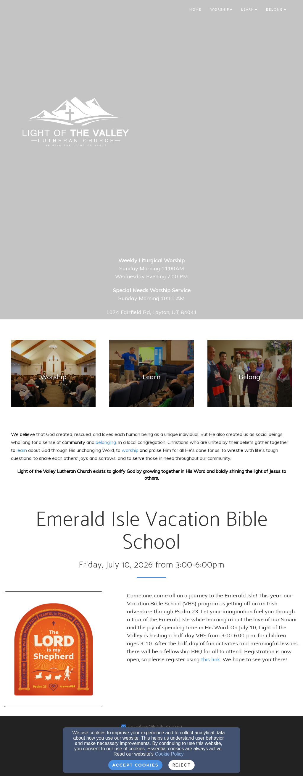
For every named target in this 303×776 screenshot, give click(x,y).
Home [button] (195, 9)
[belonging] (106, 442)
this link (210, 659)
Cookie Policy (169, 753)
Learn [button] (249, 9)
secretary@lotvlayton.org (155, 726)
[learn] (22, 450)
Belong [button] (276, 9)
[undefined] (53, 377)
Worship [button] (221, 9)
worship (131, 450)
